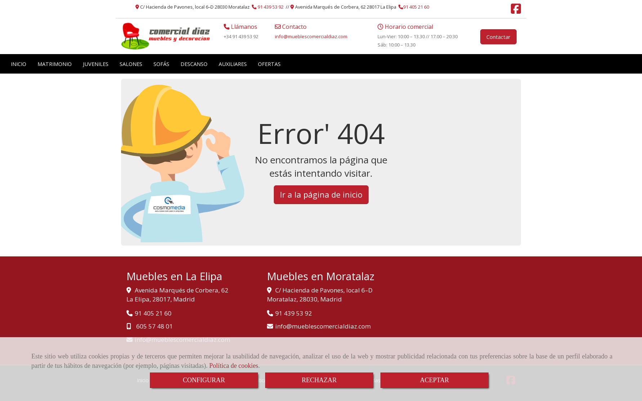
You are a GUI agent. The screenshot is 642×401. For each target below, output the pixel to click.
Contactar (498, 36)
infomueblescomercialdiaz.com (311, 36)
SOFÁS (161, 63)
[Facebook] (516, 11)
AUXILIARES (233, 63)
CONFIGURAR (204, 380)
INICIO (18, 63)
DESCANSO (194, 63)
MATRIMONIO (54, 63)
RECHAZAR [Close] (319, 380)
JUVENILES (95, 63)
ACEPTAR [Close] (434, 380)
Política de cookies (233, 365)
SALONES (131, 63)
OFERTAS (269, 63)
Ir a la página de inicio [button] (321, 194)
